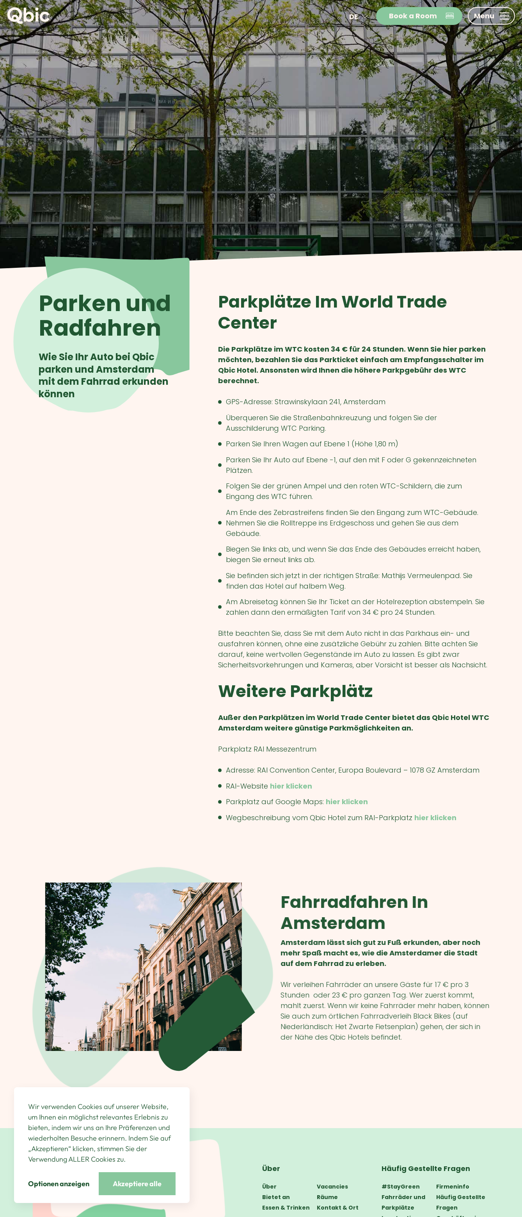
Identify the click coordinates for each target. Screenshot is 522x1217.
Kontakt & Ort (338, 1208)
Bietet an (276, 1197)
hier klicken (291, 786)
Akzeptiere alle (137, 1183)
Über (271, 1168)
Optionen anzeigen (58, 1183)
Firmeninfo (452, 1186)
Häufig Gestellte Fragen (426, 1168)
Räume (327, 1197)
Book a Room (422, 16)
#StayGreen (401, 1186)
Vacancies (332, 1186)
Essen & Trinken (286, 1208)
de (360, 16)
